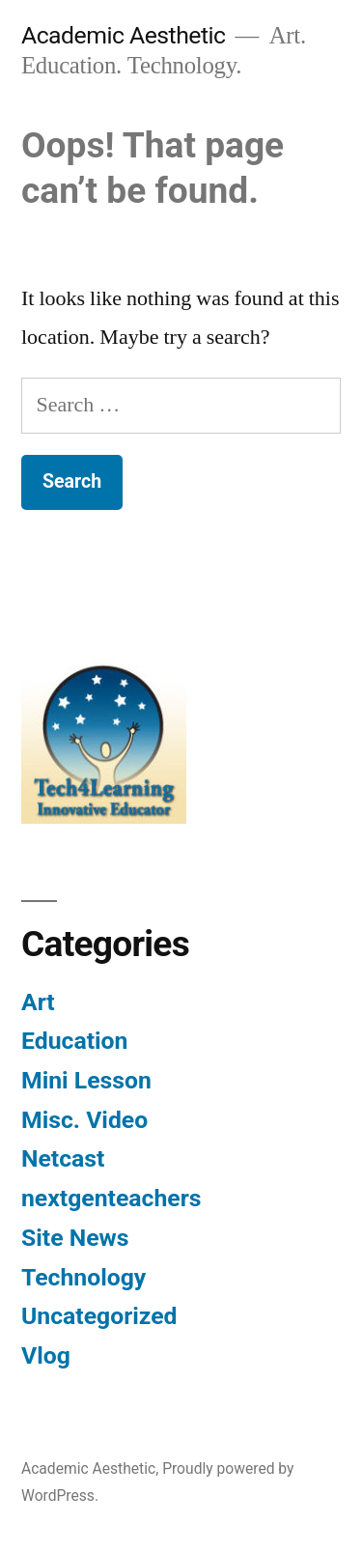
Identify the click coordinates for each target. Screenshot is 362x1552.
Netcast (62, 1158)
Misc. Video (84, 1120)
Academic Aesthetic (123, 35)
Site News (74, 1238)
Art (38, 1002)
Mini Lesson (86, 1080)
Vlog (45, 1355)
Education (74, 1041)
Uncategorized (99, 1316)
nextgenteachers (111, 1198)
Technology (83, 1277)
